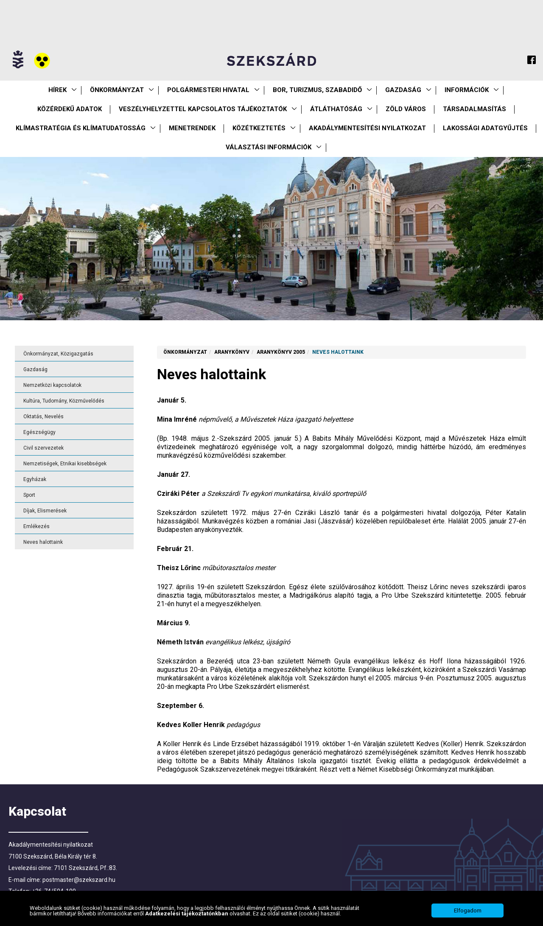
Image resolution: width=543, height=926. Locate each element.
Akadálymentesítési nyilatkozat (367, 128)
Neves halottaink (43, 542)
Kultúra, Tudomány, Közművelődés (63, 401)
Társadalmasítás (474, 109)
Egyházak (34, 479)
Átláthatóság (336, 109)
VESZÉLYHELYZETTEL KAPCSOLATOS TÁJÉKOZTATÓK (203, 109)
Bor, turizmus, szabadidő (317, 90)
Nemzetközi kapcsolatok (52, 385)
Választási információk (268, 147)
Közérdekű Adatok (69, 109)
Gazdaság (403, 90)
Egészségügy (39, 432)
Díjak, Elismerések (45, 511)
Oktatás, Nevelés (43, 417)
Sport (29, 495)
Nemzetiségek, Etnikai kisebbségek (64, 464)
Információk (467, 90)
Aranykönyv (231, 352)
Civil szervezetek (43, 448)
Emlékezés (36, 526)
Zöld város (406, 109)
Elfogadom (467, 911)
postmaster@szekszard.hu (78, 879)
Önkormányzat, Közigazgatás (58, 354)
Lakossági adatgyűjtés (485, 128)
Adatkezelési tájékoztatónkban (187, 914)
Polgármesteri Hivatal (208, 90)
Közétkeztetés (258, 128)
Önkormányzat (117, 90)
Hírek (57, 90)
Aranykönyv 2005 (281, 352)
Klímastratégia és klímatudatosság (81, 128)
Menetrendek (192, 128)
